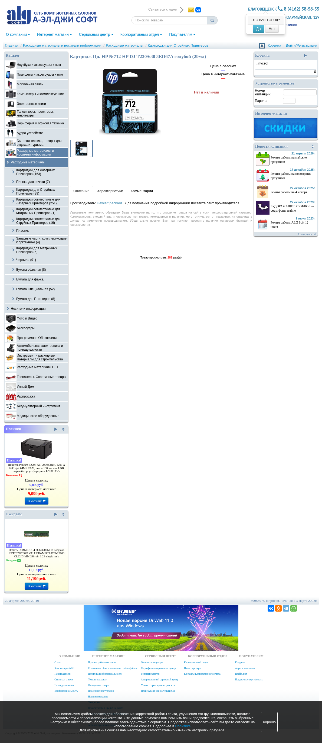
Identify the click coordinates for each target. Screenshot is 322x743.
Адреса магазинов (245, 668)
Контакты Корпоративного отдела (202, 674)
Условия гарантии (150, 674)
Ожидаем (31, 514)
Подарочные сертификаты (249, 679)
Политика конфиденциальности (105, 674)
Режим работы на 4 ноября (289, 192)
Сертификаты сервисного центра (158, 668)
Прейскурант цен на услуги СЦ (158, 691)
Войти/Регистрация (301, 45)
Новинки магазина (98, 696)
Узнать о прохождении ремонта (158, 685)
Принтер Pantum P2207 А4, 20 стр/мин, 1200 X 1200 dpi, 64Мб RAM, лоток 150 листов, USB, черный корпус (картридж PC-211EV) (36, 468)
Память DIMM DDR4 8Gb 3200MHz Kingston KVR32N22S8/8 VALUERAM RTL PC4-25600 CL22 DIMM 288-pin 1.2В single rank (36, 553)
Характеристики (110, 191)
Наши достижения (64, 685)
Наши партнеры (192, 668)
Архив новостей (307, 234)
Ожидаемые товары (98, 685)
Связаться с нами (63, 679)
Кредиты (240, 662)
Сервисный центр (96, 34)
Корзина (274, 45)
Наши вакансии (62, 674)
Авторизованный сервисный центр (159, 679)
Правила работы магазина (102, 662)
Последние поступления (101, 691)
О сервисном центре (152, 662)
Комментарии (142, 191)
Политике (182, 726)
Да (258, 29)
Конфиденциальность (66, 691)
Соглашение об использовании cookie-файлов (112, 668)
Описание (81, 191)
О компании (18, 34)
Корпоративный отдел (141, 34)
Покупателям (182, 34)
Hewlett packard (110, 203)
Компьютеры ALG (64, 668)
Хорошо (269, 722)
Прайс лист (241, 674)
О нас (57, 662)
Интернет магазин (54, 34)
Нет (272, 29)
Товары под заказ (97, 679)
